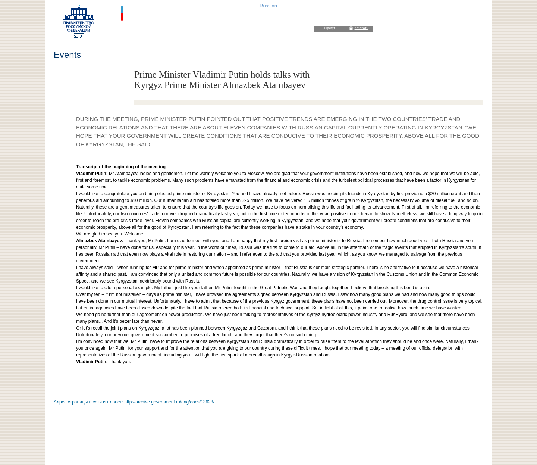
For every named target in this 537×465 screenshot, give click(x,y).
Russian (268, 6)
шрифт (329, 28)
